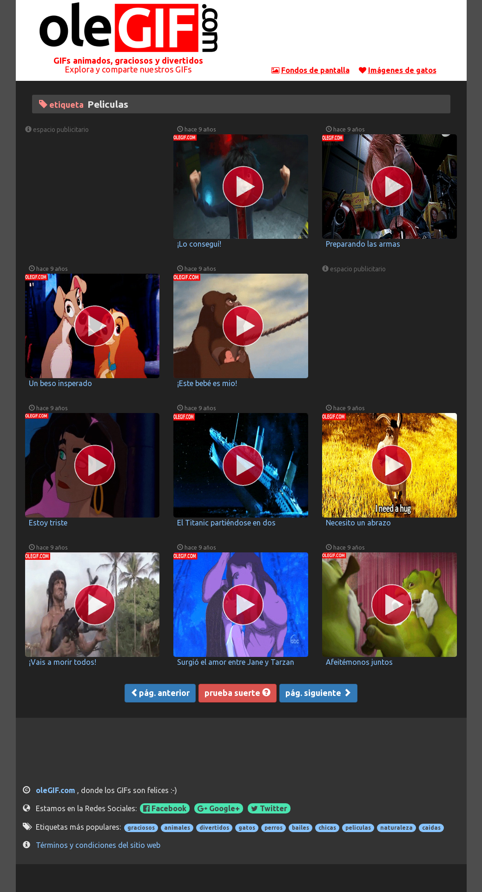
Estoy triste (48, 522)
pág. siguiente (318, 692)
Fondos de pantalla (315, 70)
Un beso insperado (60, 383)
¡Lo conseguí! (199, 244)
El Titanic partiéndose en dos (226, 522)
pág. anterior (160, 692)
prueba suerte (238, 692)
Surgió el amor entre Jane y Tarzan (235, 662)
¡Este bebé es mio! (207, 383)
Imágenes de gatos (402, 70)
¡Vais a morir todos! (62, 662)
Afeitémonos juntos (359, 662)
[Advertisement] (353, 35)
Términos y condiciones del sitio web (98, 845)
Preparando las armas (363, 244)
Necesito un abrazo (358, 522)
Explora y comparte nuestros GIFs (128, 69)
